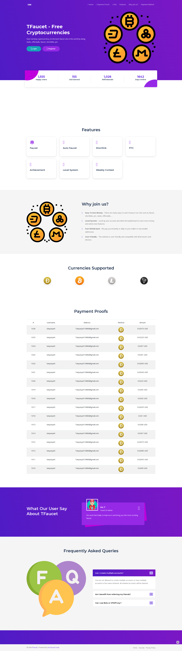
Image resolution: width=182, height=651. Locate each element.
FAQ (114, 4)
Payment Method (147, 4)
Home (90, 4)
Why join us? (133, 4)
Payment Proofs (102, 4)
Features (122, 4)
